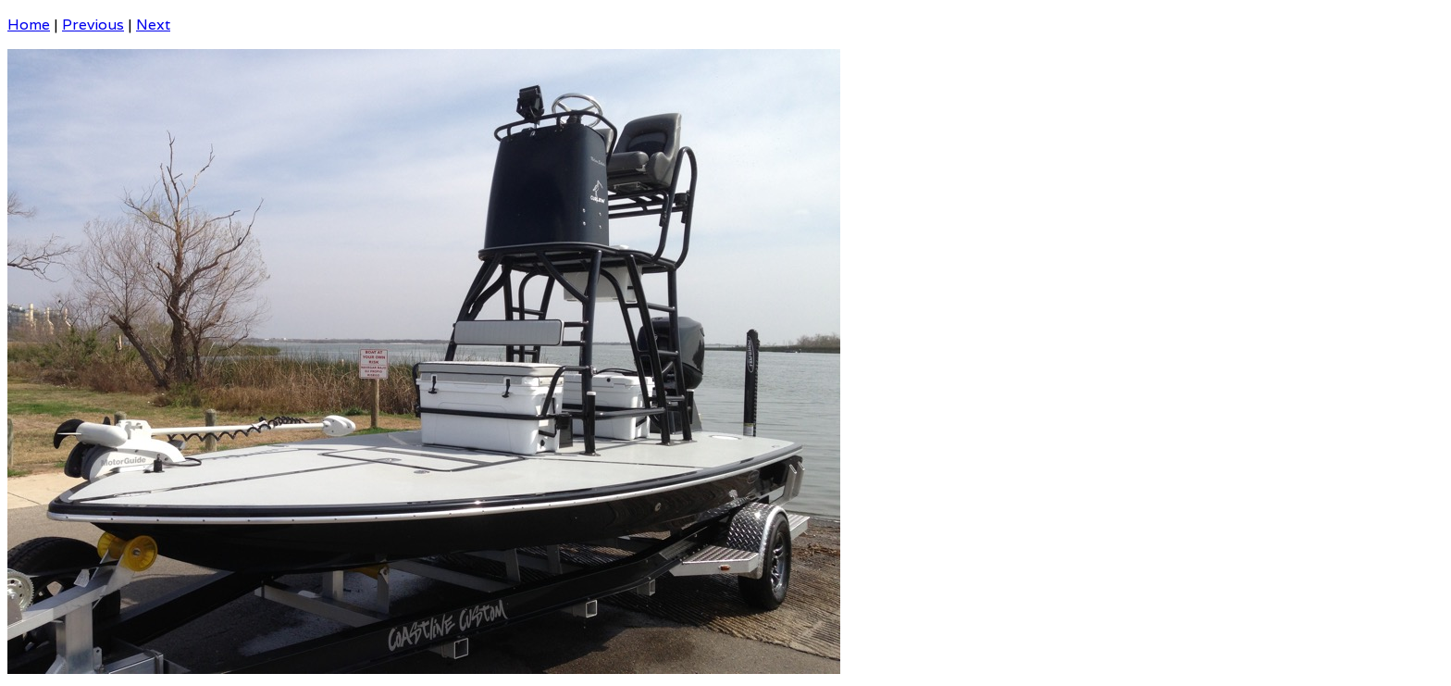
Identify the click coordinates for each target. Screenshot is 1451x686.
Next (153, 24)
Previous (93, 24)
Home (28, 24)
